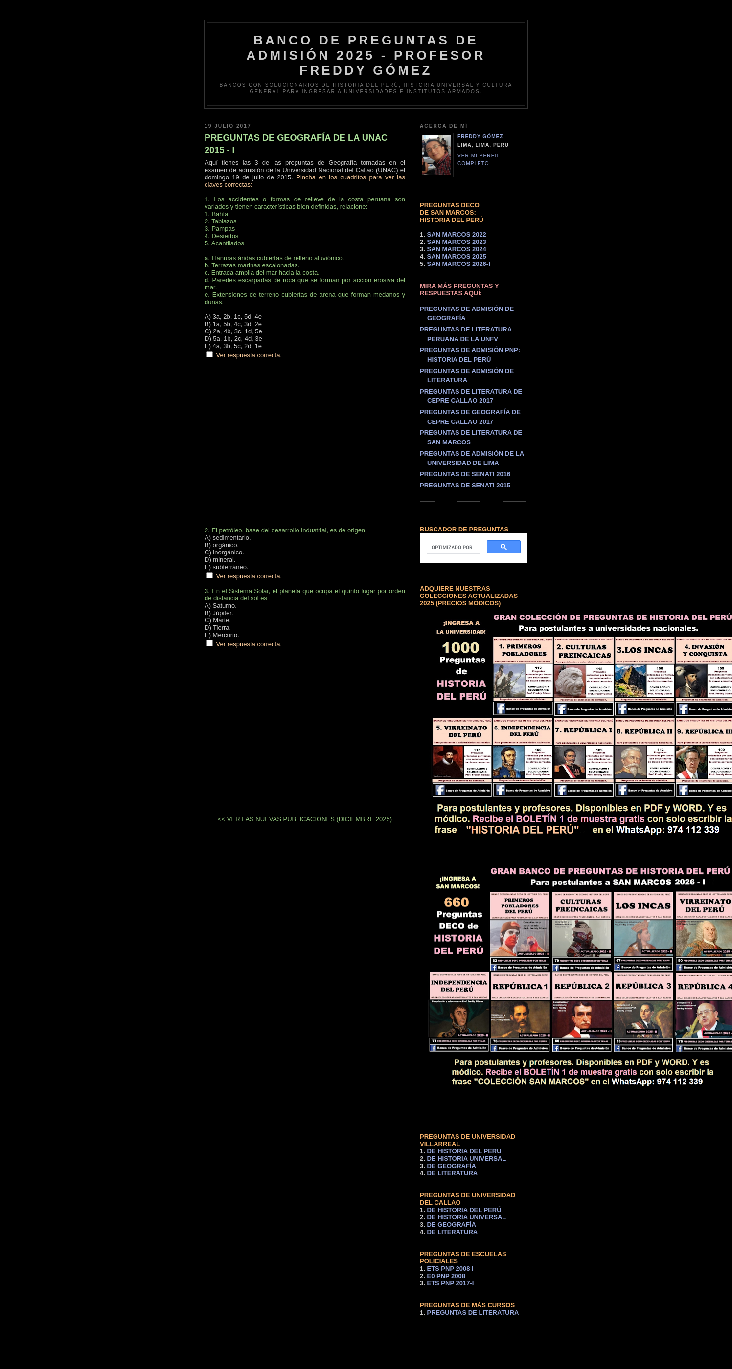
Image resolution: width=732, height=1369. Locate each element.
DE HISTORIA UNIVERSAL (466, 1158)
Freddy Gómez (480, 136)
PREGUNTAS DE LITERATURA (473, 1312)
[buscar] (452, 547)
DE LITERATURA (452, 1173)
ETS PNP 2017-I (450, 1283)
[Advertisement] (305, 442)
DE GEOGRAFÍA (451, 1166)
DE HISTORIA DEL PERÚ (464, 1151)
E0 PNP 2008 (446, 1276)
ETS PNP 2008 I (450, 1268)
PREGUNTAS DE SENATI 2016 (465, 474)
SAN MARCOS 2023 (456, 241)
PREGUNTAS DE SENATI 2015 (465, 485)
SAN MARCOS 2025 (456, 256)
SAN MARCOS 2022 (456, 234)
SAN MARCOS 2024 (456, 249)
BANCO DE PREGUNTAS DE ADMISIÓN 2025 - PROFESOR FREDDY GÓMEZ (366, 55)
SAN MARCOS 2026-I (458, 263)
